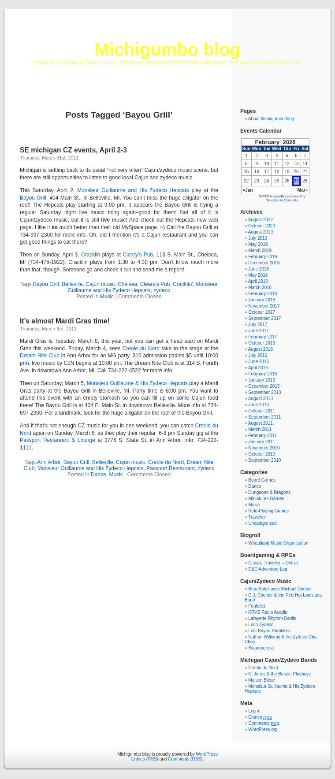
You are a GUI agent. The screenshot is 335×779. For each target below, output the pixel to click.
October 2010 (261, 454)
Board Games (261, 480)
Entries (260, 717)
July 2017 (257, 324)
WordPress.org (263, 729)
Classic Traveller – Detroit (273, 562)
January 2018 (261, 299)
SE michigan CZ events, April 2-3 (73, 150)
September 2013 (264, 392)
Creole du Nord (141, 348)
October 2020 (261, 225)
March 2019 (260, 250)
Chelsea (127, 284)
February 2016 (262, 373)
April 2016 (258, 367)
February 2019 (262, 256)
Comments (264, 723)
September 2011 (264, 417)
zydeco (161, 290)
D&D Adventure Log (267, 569)
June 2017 (258, 330)
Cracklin (90, 255)
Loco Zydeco (260, 624)
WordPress (207, 754)
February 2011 (262, 435)
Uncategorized (262, 523)
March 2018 (260, 287)
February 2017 (262, 336)
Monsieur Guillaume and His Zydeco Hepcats (133, 190)
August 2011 (260, 423)
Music (107, 296)
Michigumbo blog (167, 49)
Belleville (72, 284)
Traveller (256, 517)
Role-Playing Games (268, 510)
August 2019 (260, 232)
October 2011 (261, 410)
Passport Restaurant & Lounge (57, 440)
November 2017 (263, 306)
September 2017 (264, 318)
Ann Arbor (48, 462)
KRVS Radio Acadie (267, 612)
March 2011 (260, 429)
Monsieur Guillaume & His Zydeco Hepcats (137, 383)
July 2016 (257, 355)
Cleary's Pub (155, 284)
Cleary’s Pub (138, 255)
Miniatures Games (266, 498)
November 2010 (263, 447)
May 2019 (258, 244)
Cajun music (100, 284)
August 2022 (260, 219)
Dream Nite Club (40, 355)
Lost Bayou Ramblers (269, 630)
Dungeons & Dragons (269, 492)
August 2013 (260, 398)
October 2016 (261, 343)
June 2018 (258, 269)
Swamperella (261, 647)
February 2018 (262, 293)
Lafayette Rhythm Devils (272, 618)
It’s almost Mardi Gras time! (65, 321)
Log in (254, 711)
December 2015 (263, 386)
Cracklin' (183, 284)
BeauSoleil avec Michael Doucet (279, 588)
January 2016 (261, 380)
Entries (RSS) (144, 759)
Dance (98, 474)
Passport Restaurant (170, 468)
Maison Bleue (261, 680)
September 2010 (264, 460)
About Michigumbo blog (271, 118)
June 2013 (258, 404)
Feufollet (256, 606)
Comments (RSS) (185, 759)
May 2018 (258, 275)
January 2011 (261, 441)
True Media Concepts (282, 200)
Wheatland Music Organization (278, 543)
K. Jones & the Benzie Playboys (279, 673)
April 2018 (258, 281)
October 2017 (261, 312)
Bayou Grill (33, 198)
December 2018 (263, 262)
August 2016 (260, 349)
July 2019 (257, 238)
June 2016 (258, 361)
